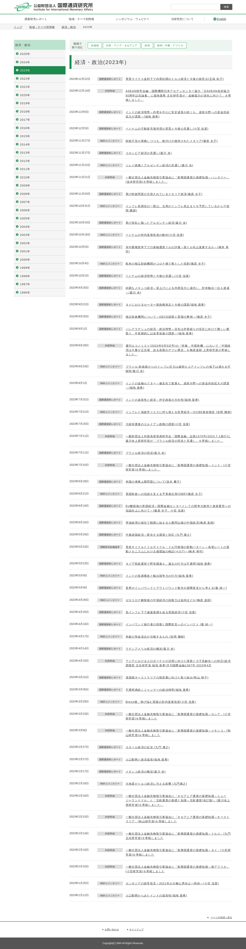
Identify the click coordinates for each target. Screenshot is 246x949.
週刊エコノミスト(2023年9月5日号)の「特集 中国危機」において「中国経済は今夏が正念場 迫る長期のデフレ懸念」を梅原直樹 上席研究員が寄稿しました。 (178, 350)
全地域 (95, 45)
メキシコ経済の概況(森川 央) (146, 771)
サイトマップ (136, 929)
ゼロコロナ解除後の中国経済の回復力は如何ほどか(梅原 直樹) (169, 600)
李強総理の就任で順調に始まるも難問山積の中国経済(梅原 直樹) (170, 522)
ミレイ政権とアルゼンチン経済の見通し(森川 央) (159, 165)
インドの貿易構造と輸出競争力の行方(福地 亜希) (159, 575)
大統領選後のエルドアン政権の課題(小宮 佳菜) (158, 424)
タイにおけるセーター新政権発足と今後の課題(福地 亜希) (165, 304)
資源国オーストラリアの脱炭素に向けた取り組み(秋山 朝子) (167, 677)
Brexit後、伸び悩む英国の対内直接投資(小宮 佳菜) (161, 701)
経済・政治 (69, 27)
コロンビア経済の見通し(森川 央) (149, 153)
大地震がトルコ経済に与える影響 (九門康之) (156, 783)
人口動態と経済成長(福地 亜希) (147, 759)
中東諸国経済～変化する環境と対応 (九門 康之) (158, 534)
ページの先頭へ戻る (221, 917)
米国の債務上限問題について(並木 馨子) (153, 481)
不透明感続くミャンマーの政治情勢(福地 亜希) (158, 689)
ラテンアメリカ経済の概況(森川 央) (150, 648)
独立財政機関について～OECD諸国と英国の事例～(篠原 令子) (169, 316)
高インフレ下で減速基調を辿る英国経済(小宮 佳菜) (161, 612)
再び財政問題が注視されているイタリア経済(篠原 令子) (164, 194)
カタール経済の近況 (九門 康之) (148, 747)
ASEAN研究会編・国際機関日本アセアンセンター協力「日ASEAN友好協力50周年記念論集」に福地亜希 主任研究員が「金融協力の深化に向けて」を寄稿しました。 (178, 95)
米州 (147, 45)
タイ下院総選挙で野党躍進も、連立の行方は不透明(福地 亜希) (169, 563)
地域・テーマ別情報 (42, 27)
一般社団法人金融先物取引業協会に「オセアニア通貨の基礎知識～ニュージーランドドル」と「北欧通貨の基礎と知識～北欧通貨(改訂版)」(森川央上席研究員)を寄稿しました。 (178, 800)
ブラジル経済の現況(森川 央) (146, 452)
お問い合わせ (112, 929)
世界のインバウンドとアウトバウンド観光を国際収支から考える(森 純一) (176, 587)
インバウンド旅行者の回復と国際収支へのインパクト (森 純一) (169, 624)
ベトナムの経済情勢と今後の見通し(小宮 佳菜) (158, 275)
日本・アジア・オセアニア (121, 45)
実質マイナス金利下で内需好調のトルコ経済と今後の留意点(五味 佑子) (175, 78)
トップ (18, 27)
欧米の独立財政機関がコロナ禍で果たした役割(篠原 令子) (165, 263)
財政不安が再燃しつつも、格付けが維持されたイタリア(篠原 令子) (172, 141)
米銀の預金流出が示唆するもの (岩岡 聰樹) (155, 636)
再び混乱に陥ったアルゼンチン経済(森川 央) (156, 222)
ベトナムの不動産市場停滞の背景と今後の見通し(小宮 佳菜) (167, 128)
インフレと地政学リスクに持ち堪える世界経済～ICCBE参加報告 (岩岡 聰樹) (179, 412)
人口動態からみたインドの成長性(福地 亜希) (156, 895)
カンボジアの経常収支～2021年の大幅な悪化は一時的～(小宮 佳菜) (172, 883)
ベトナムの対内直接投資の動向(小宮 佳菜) (155, 234)
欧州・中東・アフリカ (170, 45)
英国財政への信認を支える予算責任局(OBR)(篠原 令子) (164, 494)
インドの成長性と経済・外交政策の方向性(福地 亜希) (163, 399)
